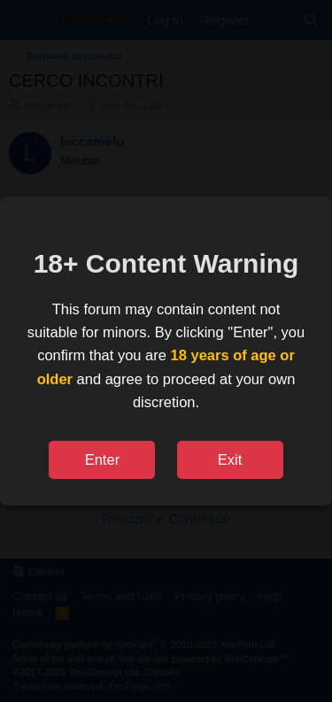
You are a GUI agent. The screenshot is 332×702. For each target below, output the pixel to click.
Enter (102, 459)
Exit (230, 459)
